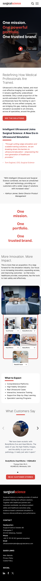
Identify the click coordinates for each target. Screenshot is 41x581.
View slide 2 (20, 472)
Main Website (8, 555)
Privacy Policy (8, 558)
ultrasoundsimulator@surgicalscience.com (18, 543)
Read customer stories (20, 477)
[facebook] (8, 573)
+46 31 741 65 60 (9, 538)
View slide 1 (17, 472)
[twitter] (13, 573)
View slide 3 (23, 472)
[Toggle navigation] (37, 3)
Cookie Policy (8, 561)
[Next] (37, 428)
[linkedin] (4, 573)
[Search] (32, 3)
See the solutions (14, 118)
